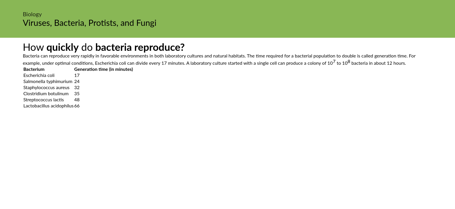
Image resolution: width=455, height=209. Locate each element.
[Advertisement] (227, 163)
